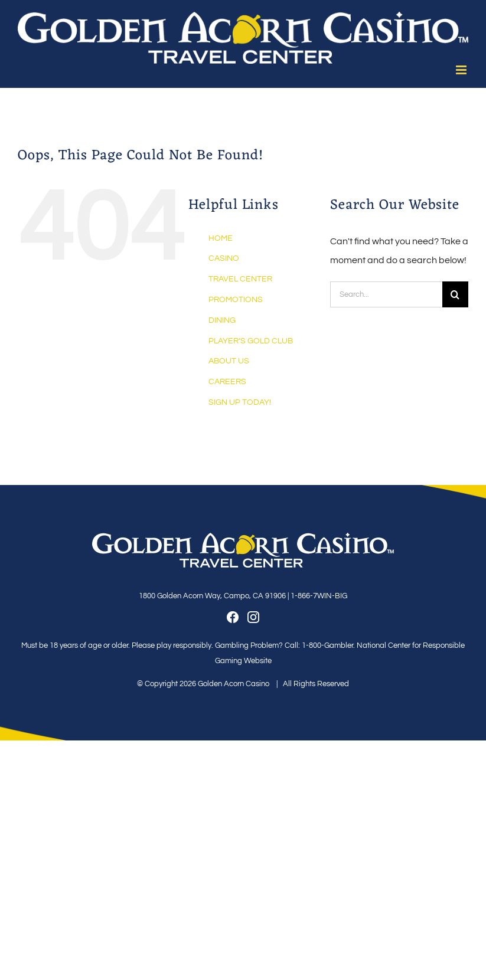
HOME (220, 238)
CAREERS (227, 382)
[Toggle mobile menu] (462, 70)
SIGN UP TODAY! (239, 402)
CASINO (223, 258)
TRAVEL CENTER (240, 279)
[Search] (455, 294)
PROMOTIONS (235, 300)
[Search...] (386, 294)
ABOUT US (228, 361)
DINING (222, 320)
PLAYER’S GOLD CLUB (250, 341)
